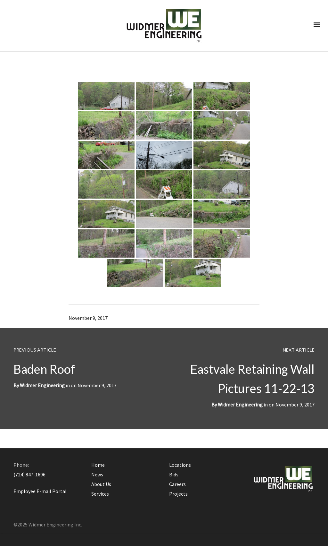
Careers (177, 484)
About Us (101, 484)
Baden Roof (44, 369)
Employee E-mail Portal (40, 491)
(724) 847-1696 (29, 474)
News (97, 474)
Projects (178, 494)
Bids (173, 474)
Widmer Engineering (240, 404)
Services (100, 494)
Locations (180, 465)
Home (98, 465)
